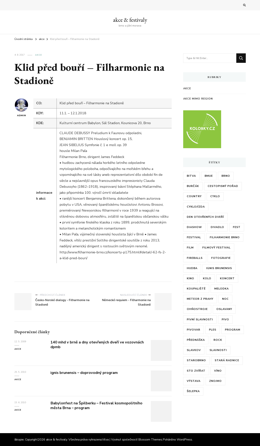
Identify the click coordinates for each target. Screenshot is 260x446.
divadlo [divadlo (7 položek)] (217, 227)
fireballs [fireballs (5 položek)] (195, 258)
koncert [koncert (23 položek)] (227, 278)
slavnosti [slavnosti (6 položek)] (218, 350)
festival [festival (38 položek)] (194, 237)
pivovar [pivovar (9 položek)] (193, 330)
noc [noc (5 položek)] (225, 299)
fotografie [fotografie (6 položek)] (221, 258)
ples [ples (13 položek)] (212, 330)
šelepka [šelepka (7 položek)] (193, 391)
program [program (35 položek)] (232, 330)
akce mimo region (198, 98)
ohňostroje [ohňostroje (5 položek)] (197, 309)
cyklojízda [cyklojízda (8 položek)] (196, 207)
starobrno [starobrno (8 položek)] (196, 360)
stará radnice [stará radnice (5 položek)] (227, 360)
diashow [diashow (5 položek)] (194, 227)
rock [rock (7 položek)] (218, 340)
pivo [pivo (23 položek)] (225, 319)
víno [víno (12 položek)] (218, 371)
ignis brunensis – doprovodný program (84, 372)
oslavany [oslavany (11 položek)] (224, 309)
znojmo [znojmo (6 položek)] (215, 381)
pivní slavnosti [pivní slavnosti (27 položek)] (200, 319)
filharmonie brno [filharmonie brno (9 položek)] (225, 237)
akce (38, 54)
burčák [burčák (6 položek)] (193, 186)
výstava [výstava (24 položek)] (193, 381)
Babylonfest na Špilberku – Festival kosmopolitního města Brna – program (96, 405)
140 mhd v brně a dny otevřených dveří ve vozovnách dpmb (97, 344)
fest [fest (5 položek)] (236, 227)
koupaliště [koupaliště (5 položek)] (196, 288)
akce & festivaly (130, 19)
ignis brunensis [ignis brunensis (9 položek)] (219, 268)
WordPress (184, 439)
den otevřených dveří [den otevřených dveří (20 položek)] (205, 217)
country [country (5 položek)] (194, 196)
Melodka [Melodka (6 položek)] (221, 288)
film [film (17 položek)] (190, 247)
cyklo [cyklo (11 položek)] (215, 196)
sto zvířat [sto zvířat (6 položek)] (196, 371)
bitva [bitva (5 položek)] (191, 176)
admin (21, 107)
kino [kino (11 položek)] (190, 278)
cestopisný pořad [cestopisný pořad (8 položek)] (223, 186)
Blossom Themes (150, 439)
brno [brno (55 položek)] (226, 176)
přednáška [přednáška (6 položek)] (196, 340)
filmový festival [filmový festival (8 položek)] (216, 247)
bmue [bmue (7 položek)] (209, 176)
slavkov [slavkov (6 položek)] (194, 350)
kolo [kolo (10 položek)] (207, 278)
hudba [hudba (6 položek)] (192, 268)
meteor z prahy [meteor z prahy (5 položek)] (200, 299)
